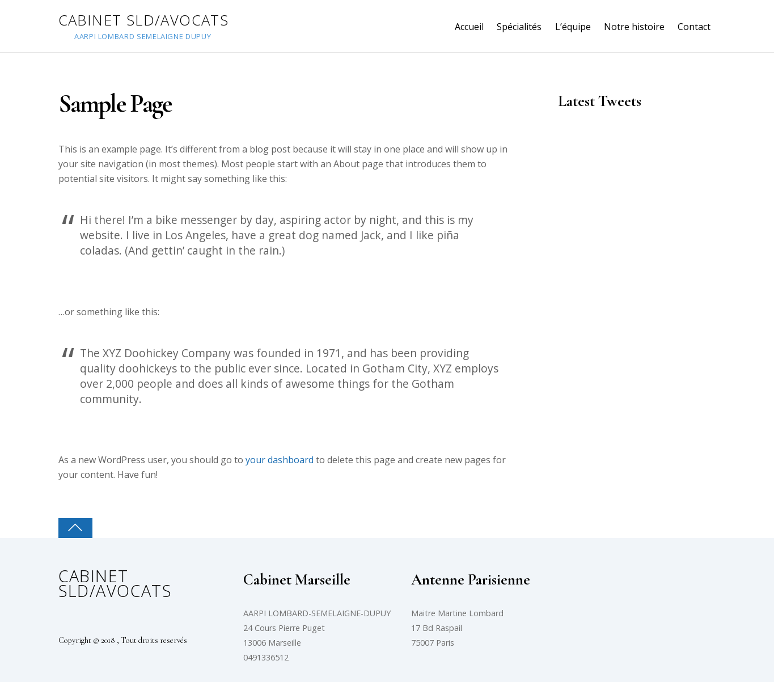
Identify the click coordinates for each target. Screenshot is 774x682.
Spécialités (519, 26)
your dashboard (280, 460)
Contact (694, 26)
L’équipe (573, 26)
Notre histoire (634, 26)
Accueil (469, 26)
